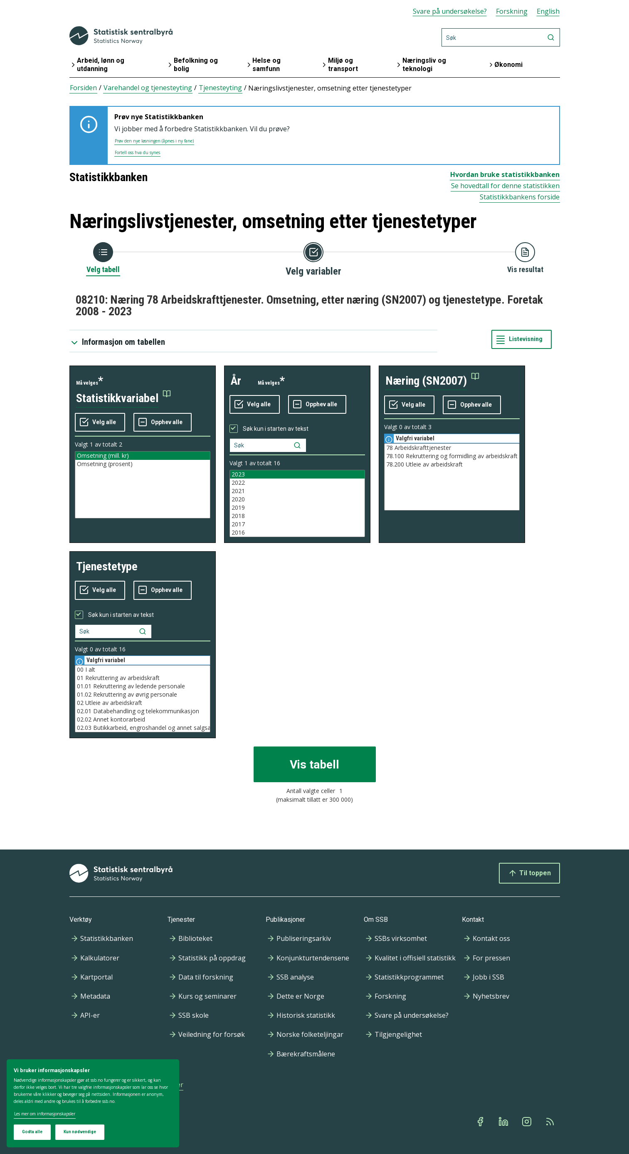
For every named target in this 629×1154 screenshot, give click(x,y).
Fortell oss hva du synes (137, 152)
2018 (297, 516)
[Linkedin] (504, 1121)
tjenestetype (107, 566)
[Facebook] (481, 1121)
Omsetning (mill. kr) (142, 456)
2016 (297, 532)
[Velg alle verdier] (100, 422)
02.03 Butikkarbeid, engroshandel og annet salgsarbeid (142, 728)
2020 (297, 499)
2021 (297, 491)
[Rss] (551, 1121)
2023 (297, 474)
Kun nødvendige (80, 1131)
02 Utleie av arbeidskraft (142, 703)
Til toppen (529, 873)
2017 (297, 524)
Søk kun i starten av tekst (275, 428)
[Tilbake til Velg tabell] (103, 258)
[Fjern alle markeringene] (162, 422)
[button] (123, 399)
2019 (297, 507)
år (236, 381)
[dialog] (93, 1103)
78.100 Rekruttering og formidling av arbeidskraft (452, 456)
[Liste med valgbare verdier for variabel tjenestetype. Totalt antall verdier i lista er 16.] (142, 698)
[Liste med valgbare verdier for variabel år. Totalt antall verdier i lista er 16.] (297, 503)
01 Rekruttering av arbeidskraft (142, 678)
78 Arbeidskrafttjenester (452, 448)
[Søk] (501, 37)
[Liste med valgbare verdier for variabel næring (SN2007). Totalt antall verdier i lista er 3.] (452, 477)
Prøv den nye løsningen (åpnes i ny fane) (154, 141)
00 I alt (142, 669)
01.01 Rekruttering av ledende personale (142, 686)
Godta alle (32, 1131)
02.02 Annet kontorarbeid (142, 719)
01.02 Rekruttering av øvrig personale (142, 694)
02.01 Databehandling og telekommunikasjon (142, 711)
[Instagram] (527, 1121)
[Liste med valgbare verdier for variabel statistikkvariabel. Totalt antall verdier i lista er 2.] (142, 484)
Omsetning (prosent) (142, 464)
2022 (297, 483)
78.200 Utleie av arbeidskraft (452, 464)
